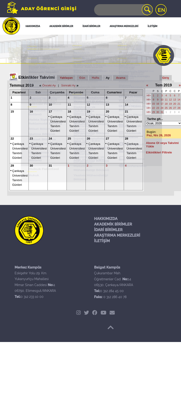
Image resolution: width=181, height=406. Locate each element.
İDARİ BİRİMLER (108, 230)
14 (126, 104)
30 (31, 165)
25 (69, 138)
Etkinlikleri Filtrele (159, 152)
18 (69, 111)
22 (12, 138)
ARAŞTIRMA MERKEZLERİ (117, 235)
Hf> (149, 95)
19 (88, 111)
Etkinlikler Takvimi (36, 77)
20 (107, 111)
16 (31, 111)
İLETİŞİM (102, 241)
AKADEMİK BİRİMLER (113, 224)
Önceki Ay (49, 85)
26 (88, 138)
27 (107, 138)
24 (50, 138)
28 (126, 138)
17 (50, 111)
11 (69, 104)
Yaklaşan (66, 77)
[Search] (123, 9)
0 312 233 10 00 (32, 297)
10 (50, 104)
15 (12, 111)
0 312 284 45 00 (112, 291)
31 (50, 165)
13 (107, 104)
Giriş (165, 77)
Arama (120, 77)
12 (88, 104)
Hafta (95, 77)
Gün (82, 77)
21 (126, 111)
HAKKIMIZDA (105, 219)
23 (31, 138)
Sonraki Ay (68, 85)
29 (12, 165)
